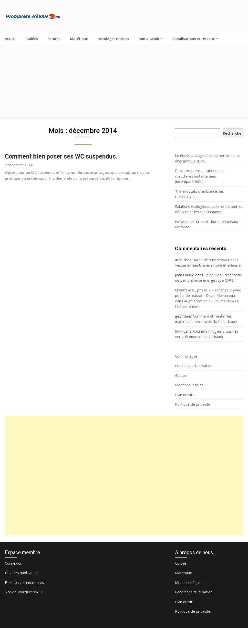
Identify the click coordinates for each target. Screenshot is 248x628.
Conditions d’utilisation (193, 591)
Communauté (186, 356)
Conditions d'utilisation (193, 365)
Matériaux (79, 38)
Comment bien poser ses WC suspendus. (61, 156)
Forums (54, 38)
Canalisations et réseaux (193, 38)
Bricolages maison (113, 38)
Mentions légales (189, 384)
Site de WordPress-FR (24, 591)
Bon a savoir (149, 38)
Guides (32, 38)
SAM (178, 331)
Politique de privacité (192, 404)
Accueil (11, 38)
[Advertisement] (124, 81)
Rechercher (233, 133)
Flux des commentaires (24, 582)
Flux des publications (22, 572)
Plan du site (185, 394)
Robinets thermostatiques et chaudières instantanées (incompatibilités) (199, 176)
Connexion (13, 563)
